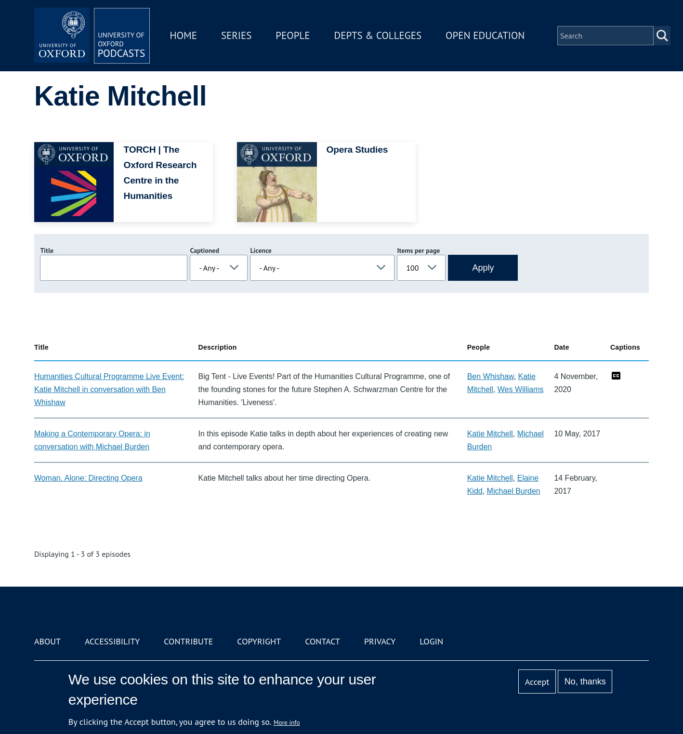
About (47, 641)
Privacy (379, 641)
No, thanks (585, 681)
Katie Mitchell (490, 434)
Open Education (485, 35)
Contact (322, 641)
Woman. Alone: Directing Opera (88, 478)
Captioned (204, 250)
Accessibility (112, 641)
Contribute (188, 641)
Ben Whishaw (490, 376)
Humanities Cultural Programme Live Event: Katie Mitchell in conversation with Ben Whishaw (109, 389)
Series (236, 35)
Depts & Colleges (378, 35)
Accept (537, 681)
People (293, 35)
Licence (260, 250)
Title (46, 250)
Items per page (418, 250)
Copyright (259, 641)
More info (287, 722)
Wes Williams (521, 389)
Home (183, 35)
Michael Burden (513, 491)
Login (431, 641)
